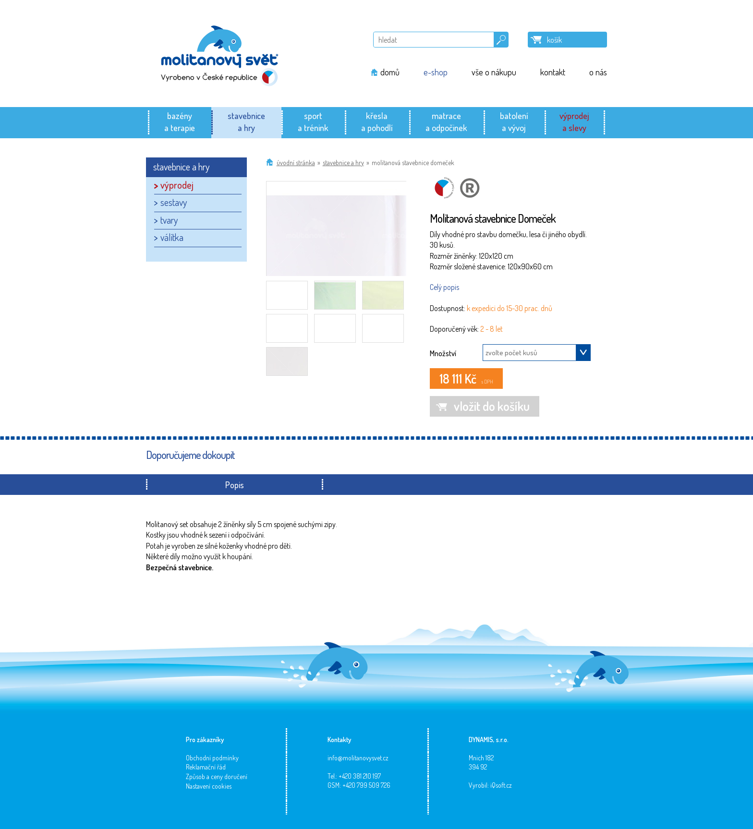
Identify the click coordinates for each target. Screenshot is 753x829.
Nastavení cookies (208, 786)
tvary (169, 220)
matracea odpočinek (446, 121)
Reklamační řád (206, 767)
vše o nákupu (494, 72)
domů (390, 72)
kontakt (552, 72)
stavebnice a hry (343, 162)
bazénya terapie (179, 121)
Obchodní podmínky (212, 758)
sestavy (173, 202)
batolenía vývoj (514, 121)
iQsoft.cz (501, 785)
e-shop (436, 72)
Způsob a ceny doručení (216, 776)
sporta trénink (313, 121)
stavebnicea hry (246, 121)
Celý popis (444, 287)
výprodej (177, 185)
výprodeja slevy (574, 121)
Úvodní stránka (296, 162)
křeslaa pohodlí (377, 121)
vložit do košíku (492, 406)
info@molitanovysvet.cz (358, 758)
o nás (598, 72)
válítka (171, 237)
